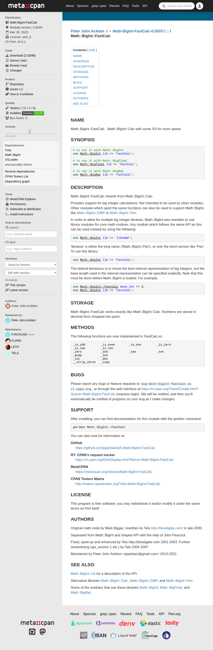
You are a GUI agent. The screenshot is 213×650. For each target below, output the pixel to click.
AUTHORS (80, 98)
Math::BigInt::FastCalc (99, 286)
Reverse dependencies (20, 171)
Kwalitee (15, 113)
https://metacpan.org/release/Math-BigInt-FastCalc (114, 472)
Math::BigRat (90, 174)
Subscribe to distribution (25, 209)
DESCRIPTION (83, 66)
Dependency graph (17, 181)
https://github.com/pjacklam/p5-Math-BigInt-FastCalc (115, 448)
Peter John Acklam (20, 320)
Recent (115, 5)
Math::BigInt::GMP (91, 213)
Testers (14, 108)
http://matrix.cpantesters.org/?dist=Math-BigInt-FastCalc (118, 484)
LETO (12, 346)
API (144, 5)
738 (23, 108)
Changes (16, 70)
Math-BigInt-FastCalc (23, 22)
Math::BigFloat (92, 164)
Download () (23, 55)
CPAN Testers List (16, 176)
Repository (17, 84)
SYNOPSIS (81, 61)
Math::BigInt (13, 154)
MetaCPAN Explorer (23, 199)
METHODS (81, 77)
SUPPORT (80, 87)
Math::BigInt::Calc (114, 580)
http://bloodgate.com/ (167, 528)
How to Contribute (21, 94)
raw (23, 60)
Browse (15, 65)
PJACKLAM (16, 334)
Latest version (19, 290)
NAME (77, 56)
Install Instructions (21, 214)
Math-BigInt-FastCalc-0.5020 (138, 31)
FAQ (126, 5)
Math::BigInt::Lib (83, 573)
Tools (135, 5)
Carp (8, 150)
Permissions (18, 204)
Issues (14, 89)
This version (18, 285)
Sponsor (83, 5)
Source (14, 60)
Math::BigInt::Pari (123, 213)
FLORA (13, 340)
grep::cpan (99, 5)
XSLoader (11, 159)
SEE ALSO (80, 103)
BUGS (77, 82)
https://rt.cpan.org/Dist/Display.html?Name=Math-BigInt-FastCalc (125, 460)
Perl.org (174, 614)
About (70, 5)
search (12, 227)
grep (10, 242)
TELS (12, 353)
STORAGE (80, 72)
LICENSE (79, 93)
